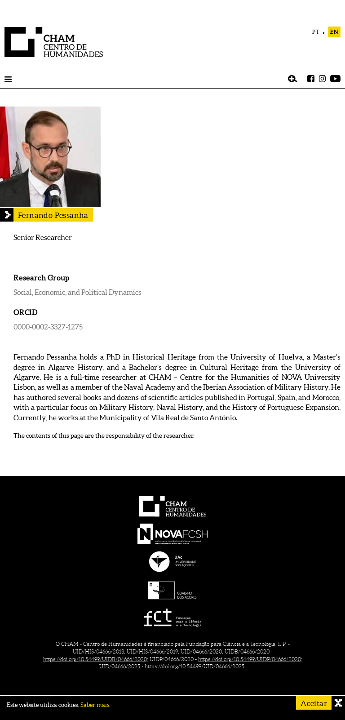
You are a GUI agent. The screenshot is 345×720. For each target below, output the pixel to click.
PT (316, 32)
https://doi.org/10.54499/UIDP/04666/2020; (250, 659)
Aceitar (314, 703)
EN (334, 32)
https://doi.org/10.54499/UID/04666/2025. (195, 666)
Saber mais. (95, 705)
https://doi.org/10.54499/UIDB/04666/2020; (95, 659)
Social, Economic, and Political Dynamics (77, 292)
